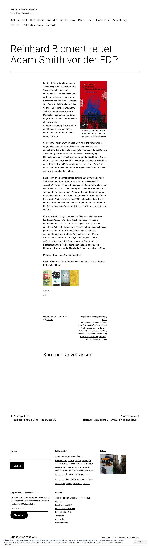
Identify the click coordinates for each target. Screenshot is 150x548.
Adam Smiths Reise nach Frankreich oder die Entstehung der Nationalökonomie (93, 328)
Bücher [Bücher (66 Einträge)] (71, 460)
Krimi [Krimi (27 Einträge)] (57, 475)
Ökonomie (102, 337)
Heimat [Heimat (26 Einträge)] (71, 470)
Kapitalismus (93, 337)
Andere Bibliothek (99, 331)
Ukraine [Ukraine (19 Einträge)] (63, 483)
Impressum (15, 25)
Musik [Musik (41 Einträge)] (80, 475)
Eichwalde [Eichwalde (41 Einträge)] (73, 464)
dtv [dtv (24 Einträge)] (68, 464)
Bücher (41, 20)
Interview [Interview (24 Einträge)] (77, 470)
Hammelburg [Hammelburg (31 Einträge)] (59, 470)
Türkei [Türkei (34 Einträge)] (90, 480)
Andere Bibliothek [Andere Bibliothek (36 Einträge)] (67, 457)
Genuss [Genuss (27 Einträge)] (79, 467)
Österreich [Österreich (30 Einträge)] (86, 484)
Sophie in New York (63, 512)
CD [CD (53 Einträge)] (76, 460)
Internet (63, 20)
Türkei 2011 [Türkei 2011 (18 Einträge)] (58, 483)
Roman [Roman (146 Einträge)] (70, 479)
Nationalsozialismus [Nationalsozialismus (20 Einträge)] (88, 475)
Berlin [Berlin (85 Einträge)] (80, 456)
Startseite (14, 20)
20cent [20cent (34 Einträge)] (57, 457)
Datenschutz (29, 25)
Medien (81, 20)
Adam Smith (83, 325)
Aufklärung (82, 334)
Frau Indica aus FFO (63, 505)
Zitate (40, 25)
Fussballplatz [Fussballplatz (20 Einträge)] (69, 467)
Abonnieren (19, 515)
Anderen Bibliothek (72, 255)
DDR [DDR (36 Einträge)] (79, 461)
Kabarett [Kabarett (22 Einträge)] (87, 470)
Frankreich (84, 337)
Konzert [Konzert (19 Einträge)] (93, 470)
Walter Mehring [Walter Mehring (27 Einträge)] (77, 483)
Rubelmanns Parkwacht (65, 508)
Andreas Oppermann (23, 9)
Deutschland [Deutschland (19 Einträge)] (85, 460)
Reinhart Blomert (92, 339)
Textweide (59, 516)
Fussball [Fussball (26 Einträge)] (62, 467)
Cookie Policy (7, 544)
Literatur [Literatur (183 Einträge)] (71, 474)
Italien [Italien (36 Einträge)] (82, 470)
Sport (107, 20)
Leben (72, 20)
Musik (90, 20)
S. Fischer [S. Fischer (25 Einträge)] (78, 480)
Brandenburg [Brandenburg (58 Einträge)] (61, 460)
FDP (105, 334)
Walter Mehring (119, 20)
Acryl (24, 20)
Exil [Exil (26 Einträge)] (79, 464)
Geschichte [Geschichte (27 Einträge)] (86, 467)
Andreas (50, 320)
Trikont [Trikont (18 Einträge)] (86, 480)
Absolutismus (101, 322)
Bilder (32, 20)
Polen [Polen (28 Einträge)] (57, 480)
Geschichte (52, 20)
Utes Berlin (59, 519)
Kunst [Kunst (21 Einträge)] (60, 475)
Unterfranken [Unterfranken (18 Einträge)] (69, 483)
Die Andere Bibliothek (95, 334)
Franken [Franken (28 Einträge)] (83, 464)
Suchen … (14, 451)
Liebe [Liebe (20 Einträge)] (64, 475)
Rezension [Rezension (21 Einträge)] (62, 480)
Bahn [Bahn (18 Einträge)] (75, 457)
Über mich (51, 25)
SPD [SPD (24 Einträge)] (82, 480)
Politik (99, 20)
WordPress (134, 537)
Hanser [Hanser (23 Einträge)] (67, 470)
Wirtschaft (103, 339)
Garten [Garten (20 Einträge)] (75, 467)
